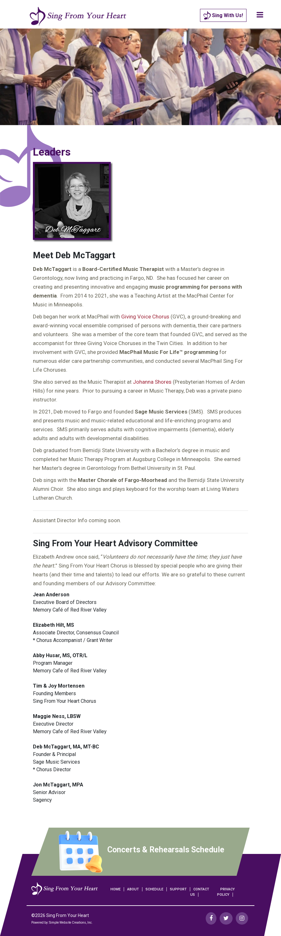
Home (115, 889)
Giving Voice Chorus (145, 316)
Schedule (154, 889)
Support (178, 889)
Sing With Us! (223, 15)
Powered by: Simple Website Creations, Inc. (62, 922)
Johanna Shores (152, 382)
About (133, 889)
